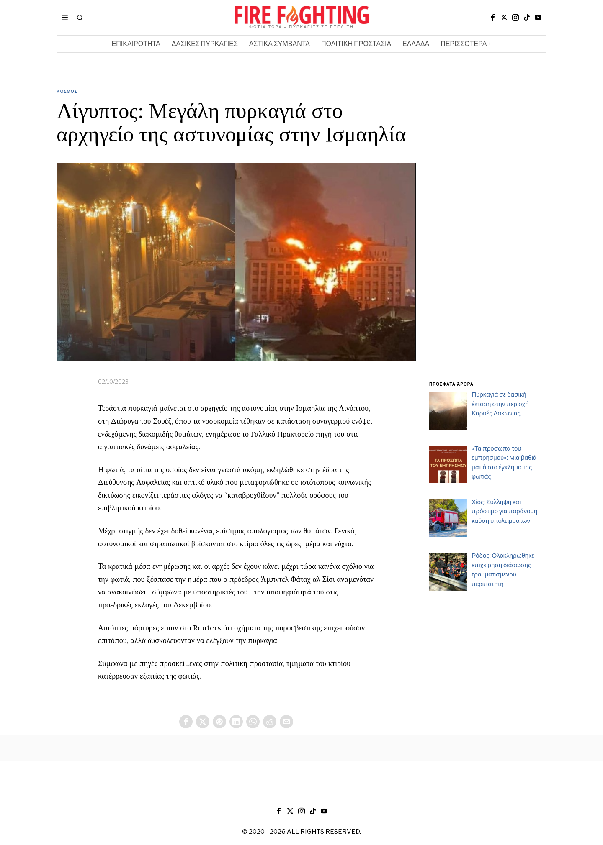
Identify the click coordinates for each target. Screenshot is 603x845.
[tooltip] (493, 18)
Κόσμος (67, 91)
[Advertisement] (487, 239)
